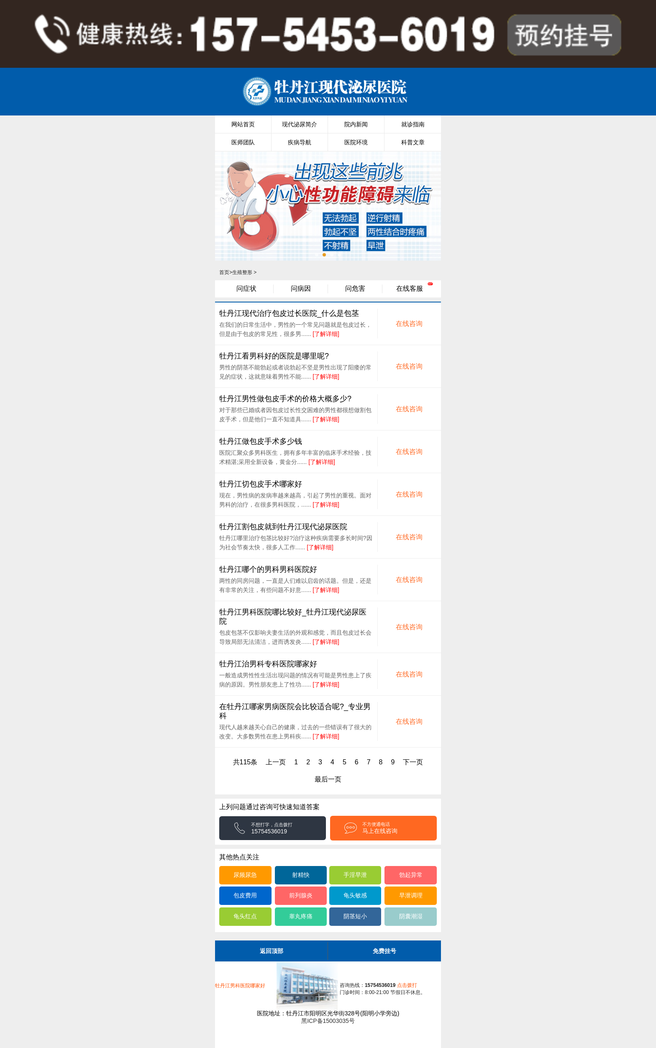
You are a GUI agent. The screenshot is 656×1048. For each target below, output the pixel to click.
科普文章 (413, 142)
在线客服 (409, 288)
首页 (224, 272)
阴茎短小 (355, 916)
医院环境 (356, 142)
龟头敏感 (355, 895)
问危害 (355, 288)
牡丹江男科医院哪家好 (240, 986)
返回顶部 (271, 951)
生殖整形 (242, 272)
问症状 (246, 288)
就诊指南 (413, 124)
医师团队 (243, 142)
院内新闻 (356, 124)
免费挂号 (384, 951)
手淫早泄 (355, 874)
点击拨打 (391, 985)
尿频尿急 (245, 874)
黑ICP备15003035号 (328, 1020)
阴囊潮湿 (411, 916)
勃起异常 (411, 874)
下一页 (413, 762)
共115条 (245, 762)
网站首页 (243, 124)
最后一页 (328, 779)
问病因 (301, 288)
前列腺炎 (301, 895)
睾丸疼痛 (301, 916)
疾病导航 (299, 142)
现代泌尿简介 (299, 124)
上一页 (276, 762)
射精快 (301, 874)
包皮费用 (245, 895)
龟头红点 (245, 916)
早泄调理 (411, 895)
